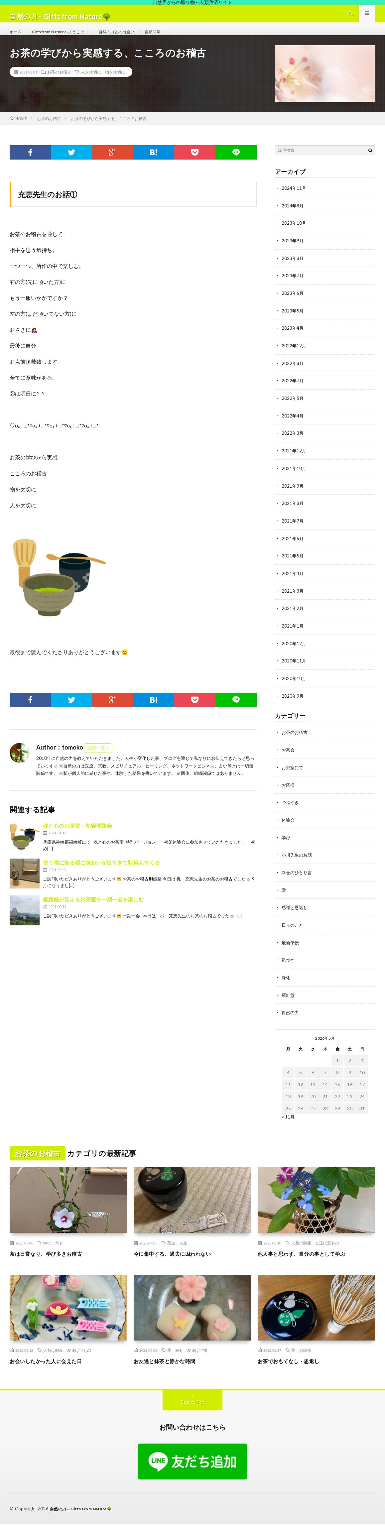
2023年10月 (294, 235)
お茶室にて (293, 773)
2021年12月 (294, 460)
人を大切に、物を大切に (103, 85)
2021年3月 (293, 598)
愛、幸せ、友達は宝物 (187, 1352)
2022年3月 (293, 443)
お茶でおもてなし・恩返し (294, 1363)
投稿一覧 (96, 760)
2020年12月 (294, 650)
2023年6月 (293, 304)
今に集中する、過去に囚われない (180, 1255)
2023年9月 (293, 253)
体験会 (289, 825)
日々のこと (293, 928)
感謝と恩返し (296, 911)
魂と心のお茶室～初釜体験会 (77, 838)
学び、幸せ (53, 1245)
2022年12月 (294, 356)
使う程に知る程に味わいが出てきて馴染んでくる (101, 875)
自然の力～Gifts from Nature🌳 (84, 1511)
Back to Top (192, 1404)
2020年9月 (293, 702)
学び (286, 842)
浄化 (286, 980)
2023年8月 (293, 270)
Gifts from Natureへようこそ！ (66, 38)
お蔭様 (289, 790)
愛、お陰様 (301, 1352)
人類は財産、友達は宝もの (315, 1245)
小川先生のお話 (298, 859)
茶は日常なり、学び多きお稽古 (53, 1255)
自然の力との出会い (130, 38)
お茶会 (289, 756)
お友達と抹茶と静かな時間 (170, 1363)
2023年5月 (293, 322)
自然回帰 (170, 38)
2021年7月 (293, 529)
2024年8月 (293, 218)
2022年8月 (293, 374)
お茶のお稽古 (59, 85)
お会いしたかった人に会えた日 (53, 1363)
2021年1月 (293, 633)
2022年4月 (293, 425)
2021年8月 (293, 512)
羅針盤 (289, 997)
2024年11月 (294, 201)
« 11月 (288, 1119)
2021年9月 (293, 495)
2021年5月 (293, 564)
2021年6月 (293, 546)
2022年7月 (293, 391)
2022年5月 (293, 408)
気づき (289, 963)
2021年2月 (293, 616)
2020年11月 (294, 667)
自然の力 (291, 1015)
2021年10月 (294, 477)
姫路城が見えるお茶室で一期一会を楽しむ (93, 912)
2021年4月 (293, 581)
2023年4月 (293, 339)
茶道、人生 (177, 1245)
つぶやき (291, 807)
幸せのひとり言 (298, 877)
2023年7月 (293, 287)
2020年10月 (294, 685)
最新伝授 (291, 946)
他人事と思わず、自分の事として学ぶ (310, 1255)
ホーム (17, 38)
